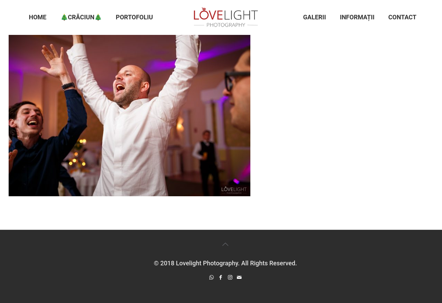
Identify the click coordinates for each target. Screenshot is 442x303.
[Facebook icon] (220, 277)
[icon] (239, 277)
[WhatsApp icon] (211, 277)
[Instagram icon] (230, 277)
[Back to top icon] (225, 244)
